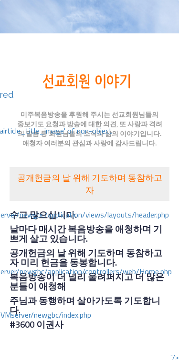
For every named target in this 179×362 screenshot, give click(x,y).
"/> (174, 357)
